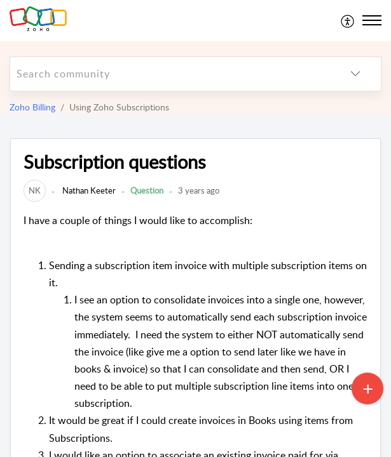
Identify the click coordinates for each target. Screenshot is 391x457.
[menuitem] (348, 20)
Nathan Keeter (88, 190)
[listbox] (355, 74)
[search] (170, 74)
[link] (35, 190)
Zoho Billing (32, 107)
